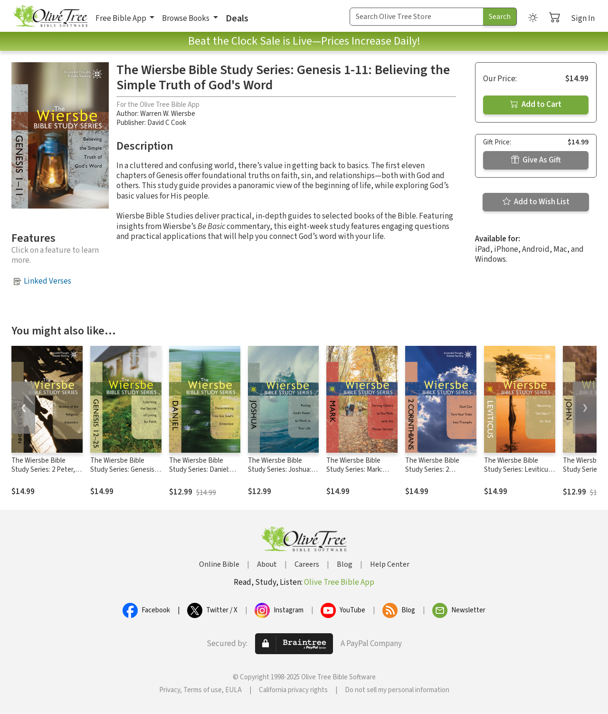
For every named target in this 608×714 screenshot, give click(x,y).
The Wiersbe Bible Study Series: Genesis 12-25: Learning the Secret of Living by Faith (126, 474)
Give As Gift (536, 160)
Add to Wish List (536, 202)
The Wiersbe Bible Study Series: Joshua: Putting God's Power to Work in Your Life (283, 474)
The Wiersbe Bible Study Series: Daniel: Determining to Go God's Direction (199, 474)
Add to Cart (535, 104)
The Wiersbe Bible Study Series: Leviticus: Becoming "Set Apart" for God (518, 474)
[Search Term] (417, 17)
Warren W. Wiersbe (167, 114)
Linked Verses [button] (47, 281)
